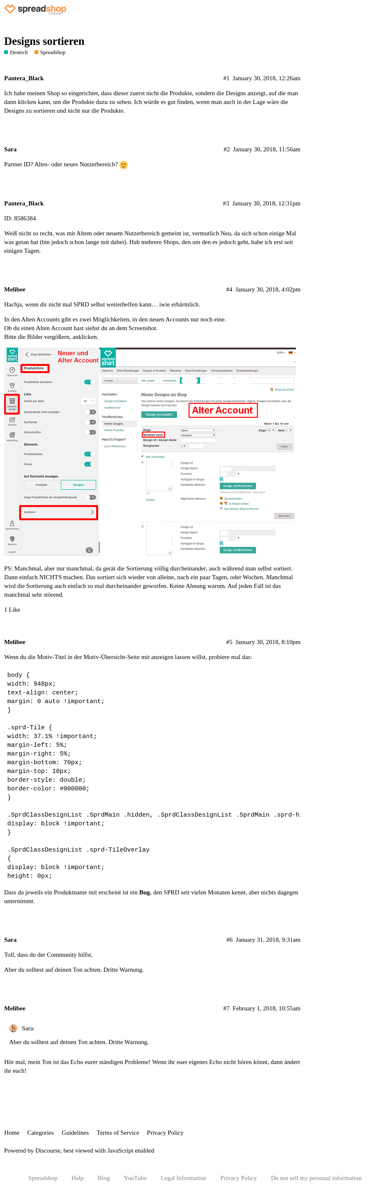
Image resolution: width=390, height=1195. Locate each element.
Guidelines (75, 1132)
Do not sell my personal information (316, 1178)
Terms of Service (118, 1132)
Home (12, 1132)
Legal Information (183, 1178)
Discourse (47, 1150)
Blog (104, 1178)
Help (78, 1178)
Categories (40, 1132)
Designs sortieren (44, 41)
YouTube (135, 1178)
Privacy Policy (165, 1132)
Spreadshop (42, 1178)
